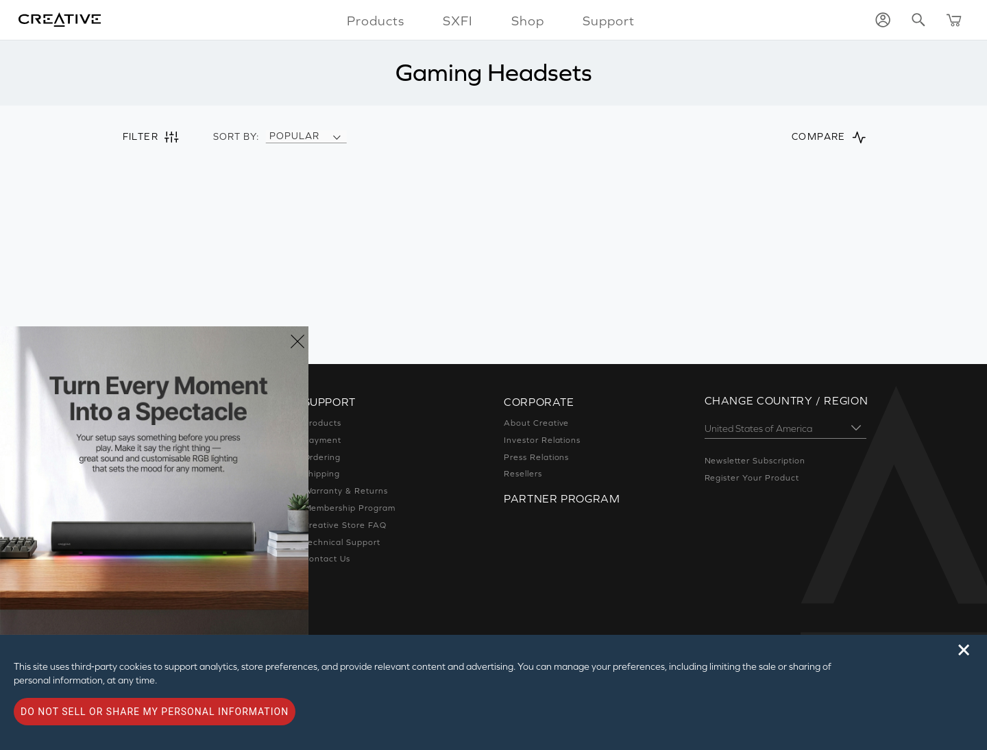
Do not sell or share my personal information (155, 711)
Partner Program (562, 498)
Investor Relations (542, 440)
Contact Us (327, 559)
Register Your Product (752, 478)
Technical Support (342, 542)
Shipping (322, 474)
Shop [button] (527, 20)
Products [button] (375, 20)
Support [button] (609, 20)
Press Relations (536, 457)
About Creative (536, 423)
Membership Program (349, 508)
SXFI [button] (458, 20)
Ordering (322, 457)
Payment (323, 440)
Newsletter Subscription (755, 460)
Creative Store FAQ (345, 525)
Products (323, 423)
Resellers (523, 474)
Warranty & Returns (346, 491)
